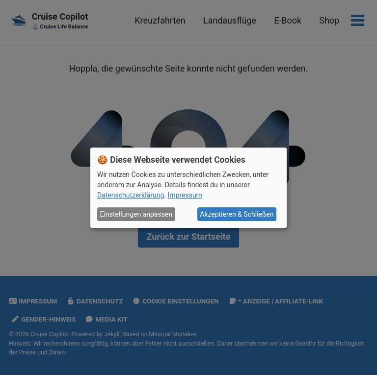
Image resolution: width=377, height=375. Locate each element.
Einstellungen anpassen (136, 214)
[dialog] (188, 187)
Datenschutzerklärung (130, 195)
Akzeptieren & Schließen (236, 214)
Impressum (184, 195)
